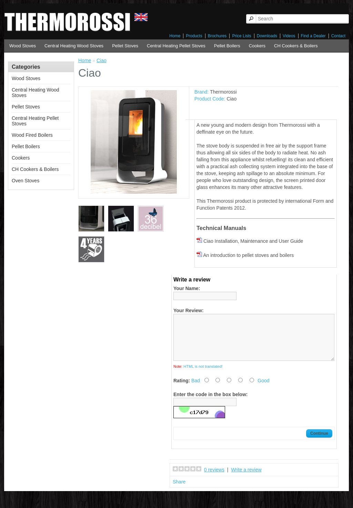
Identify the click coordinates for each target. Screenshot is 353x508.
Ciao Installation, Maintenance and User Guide (253, 241)
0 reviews (214, 478)
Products (194, 35)
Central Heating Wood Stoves (73, 45)
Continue (319, 441)
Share (179, 490)
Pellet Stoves (125, 45)
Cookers (257, 45)
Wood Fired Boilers (32, 135)
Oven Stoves (25, 180)
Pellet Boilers (227, 45)
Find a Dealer (313, 35)
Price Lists (241, 35)
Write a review (246, 478)
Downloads (267, 35)
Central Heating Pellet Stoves (176, 45)
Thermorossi (223, 92)
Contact (338, 35)
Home (174, 35)
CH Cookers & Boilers (295, 45)
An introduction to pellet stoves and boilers (248, 255)
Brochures (217, 35)
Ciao (102, 60)
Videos (289, 35)
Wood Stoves (22, 45)
